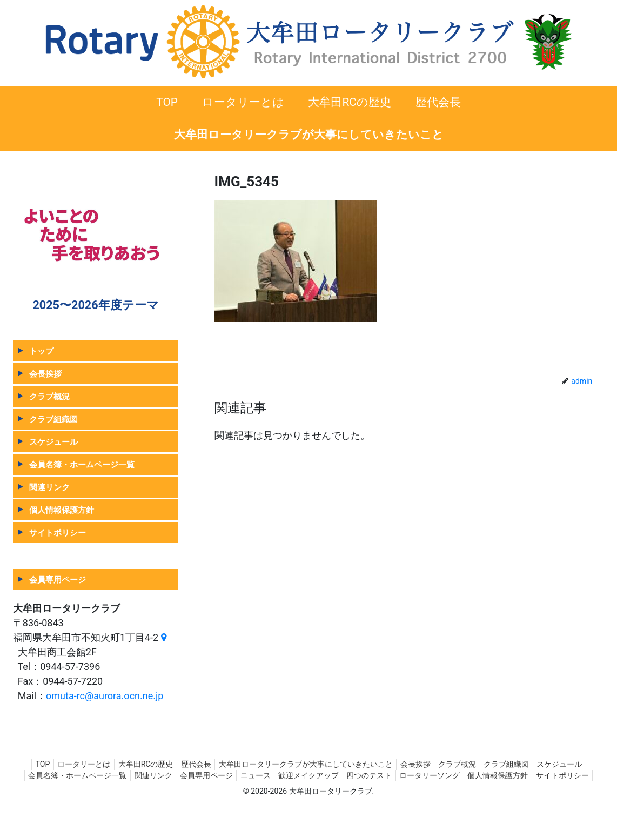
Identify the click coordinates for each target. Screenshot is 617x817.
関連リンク (49, 487)
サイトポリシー (57, 532)
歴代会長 (192, 764)
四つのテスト (405, 775)
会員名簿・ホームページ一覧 (82, 464)
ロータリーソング (469, 775)
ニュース (284, 775)
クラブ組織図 (53, 419)
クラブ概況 (49, 396)
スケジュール (53, 441)
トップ (41, 351)
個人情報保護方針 (61, 509)
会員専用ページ (57, 579)
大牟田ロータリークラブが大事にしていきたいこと (306, 764)
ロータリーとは (72, 764)
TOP (28, 764)
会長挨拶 (45, 373)
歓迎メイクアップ (341, 775)
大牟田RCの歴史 (138, 764)
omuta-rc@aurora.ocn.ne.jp (104, 695)
